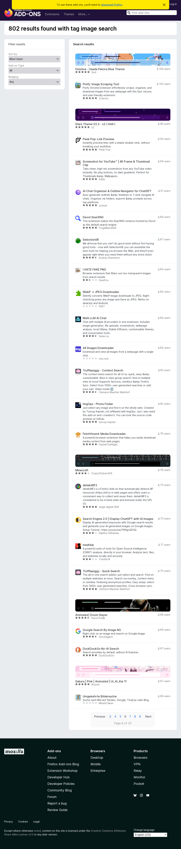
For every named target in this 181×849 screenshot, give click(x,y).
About (52, 757)
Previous (99, 716)
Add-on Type (16, 65)
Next (148, 716)
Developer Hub (58, 777)
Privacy (8, 821)
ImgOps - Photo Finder (98, 404)
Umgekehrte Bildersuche (100, 696)
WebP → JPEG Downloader (101, 292)
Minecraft (81, 470)
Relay (138, 770)
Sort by (12, 53)
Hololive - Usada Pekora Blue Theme (100, 69)
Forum (52, 797)
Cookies (23, 821)
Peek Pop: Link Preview (98, 139)
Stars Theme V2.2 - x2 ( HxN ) (95, 124)
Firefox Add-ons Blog (63, 764)
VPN (137, 764)
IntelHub (88, 545)
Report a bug (57, 803)
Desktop (96, 757)
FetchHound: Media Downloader (104, 434)
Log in (173, 3)
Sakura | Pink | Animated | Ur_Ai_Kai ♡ (101, 681)
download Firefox (111, 4)
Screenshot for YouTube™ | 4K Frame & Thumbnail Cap (116, 163)
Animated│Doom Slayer (91, 615)
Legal (36, 821)
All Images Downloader (98, 348)
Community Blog (59, 790)
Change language (144, 829)
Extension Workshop (62, 770)
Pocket (139, 784)
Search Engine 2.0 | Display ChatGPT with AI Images (118, 519)
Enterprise (97, 770)
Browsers (140, 757)
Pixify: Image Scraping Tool (101, 84)
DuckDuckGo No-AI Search (101, 648)
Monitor (139, 777)
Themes (69, 14)
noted (37, 830)
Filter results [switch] (16, 44)
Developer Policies (61, 784)
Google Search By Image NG (102, 630)
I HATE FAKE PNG (94, 269)
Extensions (52, 14)
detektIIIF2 (90, 485)
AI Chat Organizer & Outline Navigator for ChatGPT (117, 191)
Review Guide (57, 810)
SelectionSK (91, 239)
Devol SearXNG (93, 217)
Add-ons (54, 751)
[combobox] (152, 12)
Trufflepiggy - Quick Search (101, 571)
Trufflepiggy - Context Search (103, 370)
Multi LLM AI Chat (94, 318)
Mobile (95, 764)
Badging (13, 76)
